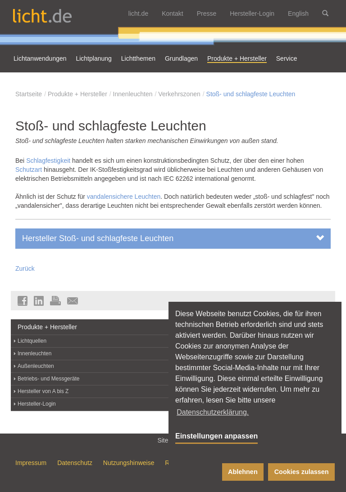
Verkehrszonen (179, 94)
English (298, 13)
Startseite (28, 94)
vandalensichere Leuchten (123, 196)
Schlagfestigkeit (49, 160)
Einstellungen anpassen (216, 436)
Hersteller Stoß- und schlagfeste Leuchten (173, 238)
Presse (207, 13)
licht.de (138, 13)
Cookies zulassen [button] (301, 471)
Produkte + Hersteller (77, 94)
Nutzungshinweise (129, 462)
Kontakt (172, 13)
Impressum (30, 462)
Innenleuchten (133, 94)
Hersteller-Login (252, 13)
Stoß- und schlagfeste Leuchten (251, 94)
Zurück (25, 268)
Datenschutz (74, 462)
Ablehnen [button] (243, 471)
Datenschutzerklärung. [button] (213, 412)
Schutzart (28, 169)
